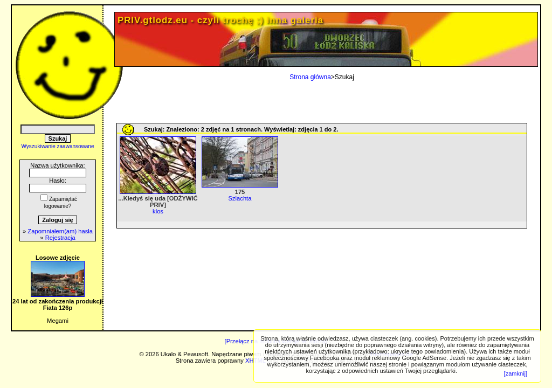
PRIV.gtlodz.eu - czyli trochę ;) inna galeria (220, 20)
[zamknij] (515, 373)
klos (158, 211)
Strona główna (310, 77)
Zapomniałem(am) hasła (60, 231)
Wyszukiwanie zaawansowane (58, 146)
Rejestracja (60, 237)
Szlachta (240, 198)
